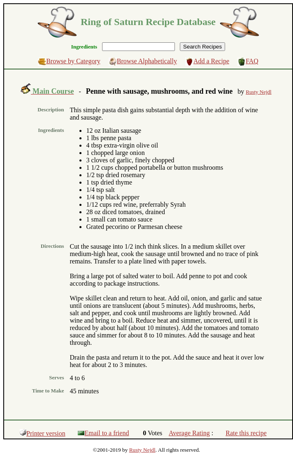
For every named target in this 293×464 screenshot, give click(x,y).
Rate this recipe (246, 432)
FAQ (252, 61)
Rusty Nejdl (142, 450)
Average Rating (189, 432)
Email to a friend (103, 432)
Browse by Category (73, 61)
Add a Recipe (211, 61)
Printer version (42, 433)
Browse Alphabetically (147, 61)
